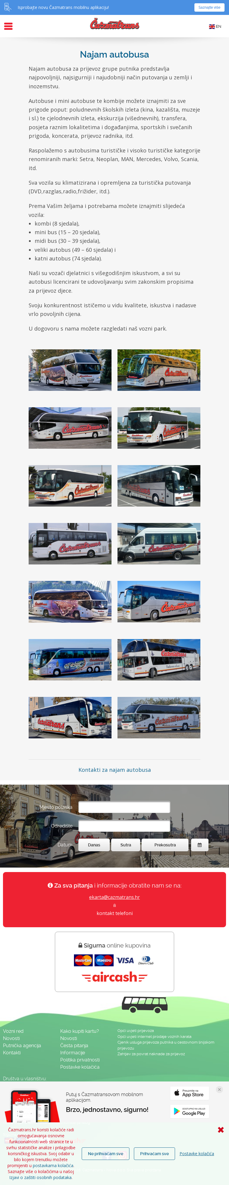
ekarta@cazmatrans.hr (114, 897)
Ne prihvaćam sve (105, 1153)
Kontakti (12, 1053)
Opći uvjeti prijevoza (135, 1030)
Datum (65, 845)
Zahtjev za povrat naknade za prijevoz (151, 1054)
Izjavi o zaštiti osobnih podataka (40, 1177)
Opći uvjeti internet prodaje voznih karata (154, 1036)
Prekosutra (165, 845)
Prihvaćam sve (154, 1153)
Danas (94, 845)
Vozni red (13, 1031)
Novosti (11, 1038)
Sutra (125, 845)
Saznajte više (209, 7)
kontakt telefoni (115, 913)
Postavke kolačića (197, 1153)
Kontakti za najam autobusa (114, 769)
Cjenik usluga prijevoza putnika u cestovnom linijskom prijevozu (165, 1045)
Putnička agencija (22, 1045)
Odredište (61, 826)
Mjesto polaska (55, 807)
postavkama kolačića (53, 1165)
